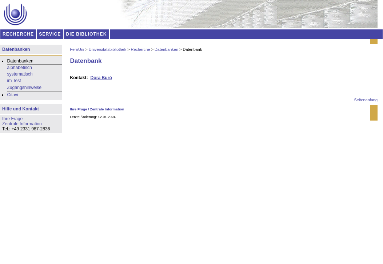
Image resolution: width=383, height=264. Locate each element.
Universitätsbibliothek (107, 49)
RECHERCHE (18, 34)
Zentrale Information (107, 109)
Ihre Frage (78, 109)
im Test (14, 80)
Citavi (12, 94)
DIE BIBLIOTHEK (86, 34)
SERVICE (50, 34)
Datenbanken (166, 49)
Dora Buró (101, 77)
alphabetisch (19, 67)
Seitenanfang (366, 100)
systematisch (19, 74)
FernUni (77, 49)
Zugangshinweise (24, 87)
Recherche (140, 49)
